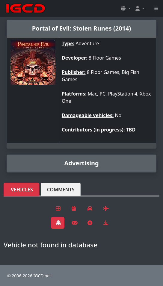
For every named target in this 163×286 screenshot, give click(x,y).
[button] (125, 8)
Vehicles (22, 189)
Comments (61, 189)
